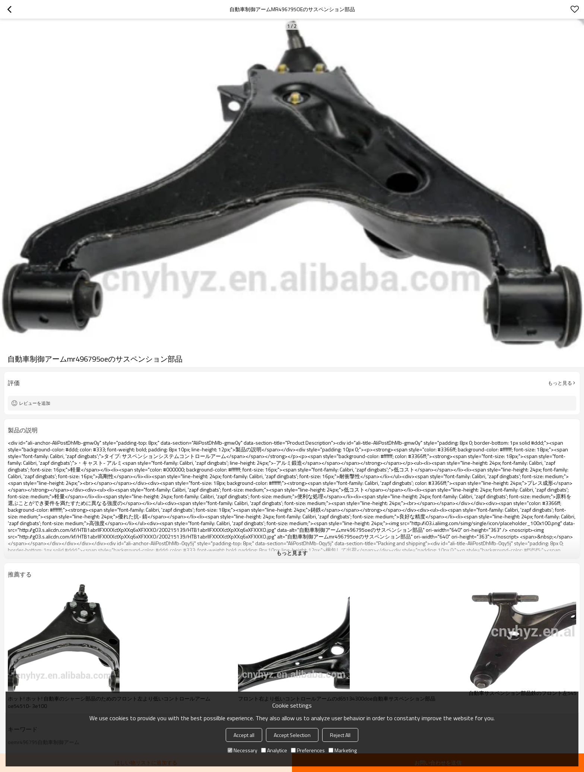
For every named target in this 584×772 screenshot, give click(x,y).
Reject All (340, 735)
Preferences (308, 750)
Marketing (342, 750)
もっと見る (560, 383)
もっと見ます (292, 553)
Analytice (274, 750)
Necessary (242, 750)
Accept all (244, 735)
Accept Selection (292, 735)
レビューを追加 (34, 403)
